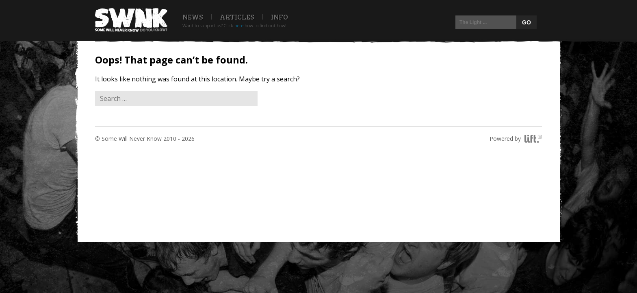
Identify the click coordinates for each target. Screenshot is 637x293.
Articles (237, 17)
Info (279, 17)
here (238, 25)
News (192, 17)
